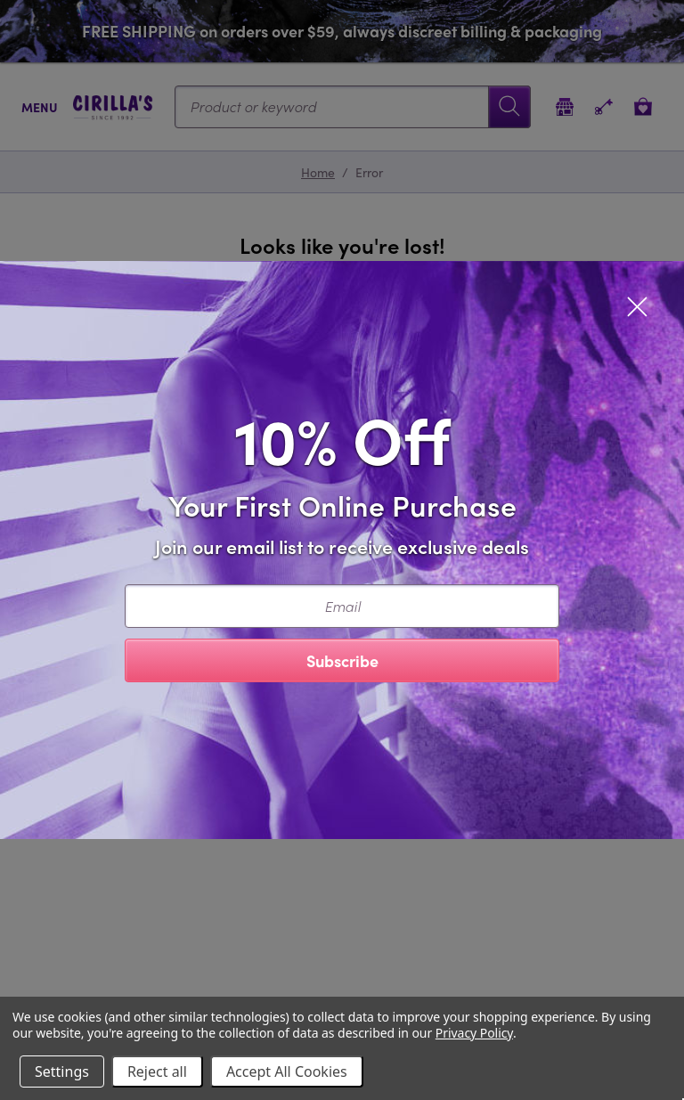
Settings (62, 1071)
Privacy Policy (474, 1032)
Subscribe (342, 660)
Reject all (157, 1071)
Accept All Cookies (286, 1071)
